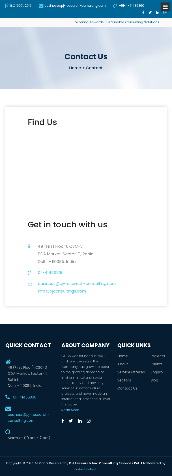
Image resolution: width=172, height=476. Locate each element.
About (122, 364)
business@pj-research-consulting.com (72, 5)
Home (122, 356)
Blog (154, 380)
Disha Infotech (86, 469)
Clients (156, 364)
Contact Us (127, 388)
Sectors (124, 380)
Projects (157, 356)
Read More (70, 409)
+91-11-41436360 (128, 5)
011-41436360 (51, 272)
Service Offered (131, 372)
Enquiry (156, 372)
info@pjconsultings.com (62, 291)
